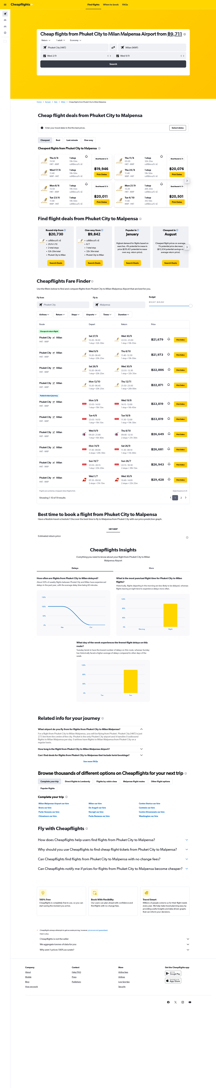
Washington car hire (148, 816)
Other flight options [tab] (160, 781)
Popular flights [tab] (47, 788)
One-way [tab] (88, 140)
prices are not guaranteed (97, 930)
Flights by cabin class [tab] (106, 781)
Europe (48, 102)
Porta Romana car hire (99, 816)
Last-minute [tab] (72, 140)
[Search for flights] (5, 14)
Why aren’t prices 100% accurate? (115, 950)
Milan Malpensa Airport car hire (54, 803)
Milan (63, 102)
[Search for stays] (5, 20)
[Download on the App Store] (173, 980)
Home (39, 102)
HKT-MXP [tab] (113, 529)
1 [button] (175, 497)
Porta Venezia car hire (49, 812)
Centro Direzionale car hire (152, 812)
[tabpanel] (113, 642)
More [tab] (151, 568)
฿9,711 (174, 34)
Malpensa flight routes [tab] (134, 781)
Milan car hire (95, 803)
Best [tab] (58, 140)
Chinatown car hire (48, 816)
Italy (55, 102)
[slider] (190, 306)
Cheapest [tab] (45, 140)
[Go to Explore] (5, 33)
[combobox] (46, 40)
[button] (5, 4)
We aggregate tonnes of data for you (115, 944)
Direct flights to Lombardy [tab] (77, 781)
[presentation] (184, 34)
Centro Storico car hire (149, 803)
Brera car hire (45, 807)
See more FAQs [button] (90, 761)
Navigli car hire (96, 812)
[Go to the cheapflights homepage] (22, 4)
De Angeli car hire (97, 807)
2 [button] (181, 497)
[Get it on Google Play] (173, 973)
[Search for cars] (5, 26)
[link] (55, 263)
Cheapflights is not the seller (115, 939)
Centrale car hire (147, 807)
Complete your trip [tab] (49, 781)
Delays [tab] (75, 568)
